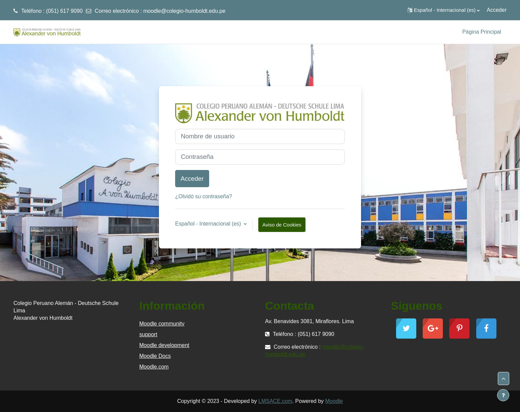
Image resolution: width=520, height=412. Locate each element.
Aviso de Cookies (281, 225)
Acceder (497, 10)
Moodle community (162, 324)
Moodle (334, 401)
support (148, 334)
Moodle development (164, 345)
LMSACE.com (275, 401)
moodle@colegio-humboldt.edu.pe (184, 11)
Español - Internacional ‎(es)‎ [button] (208, 224)
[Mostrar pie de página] (503, 395)
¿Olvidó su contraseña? (203, 196)
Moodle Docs (155, 356)
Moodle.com (154, 367)
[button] (443, 10)
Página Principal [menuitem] (481, 32)
